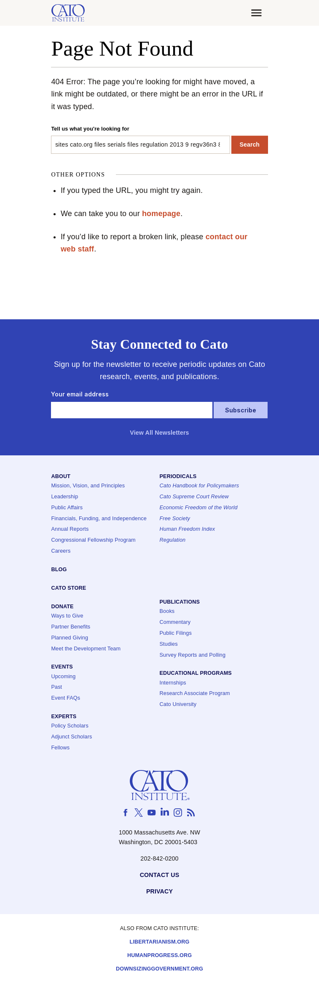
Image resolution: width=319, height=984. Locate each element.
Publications (180, 602)
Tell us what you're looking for (90, 129)
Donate (62, 607)
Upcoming (63, 676)
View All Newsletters (159, 433)
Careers (60, 551)
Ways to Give (67, 616)
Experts (63, 716)
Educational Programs (196, 673)
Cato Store (68, 588)
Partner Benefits (70, 627)
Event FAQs (65, 698)
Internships (173, 683)
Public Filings (176, 633)
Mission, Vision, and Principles (88, 486)
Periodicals (178, 476)
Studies (169, 644)
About (60, 476)
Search (250, 144)
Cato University (178, 704)
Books (167, 611)
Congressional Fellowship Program (93, 540)
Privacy (159, 891)
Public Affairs (67, 508)
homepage (161, 213)
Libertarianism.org (160, 942)
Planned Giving (69, 638)
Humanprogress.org (159, 955)
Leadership (64, 497)
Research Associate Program (195, 693)
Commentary (175, 622)
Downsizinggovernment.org (159, 969)
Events (61, 667)
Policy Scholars (69, 726)
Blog (59, 569)
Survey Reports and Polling (193, 655)
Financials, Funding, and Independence (98, 518)
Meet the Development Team (86, 649)
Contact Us (160, 875)
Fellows (60, 748)
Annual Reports (69, 529)
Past (56, 687)
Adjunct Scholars (71, 737)
